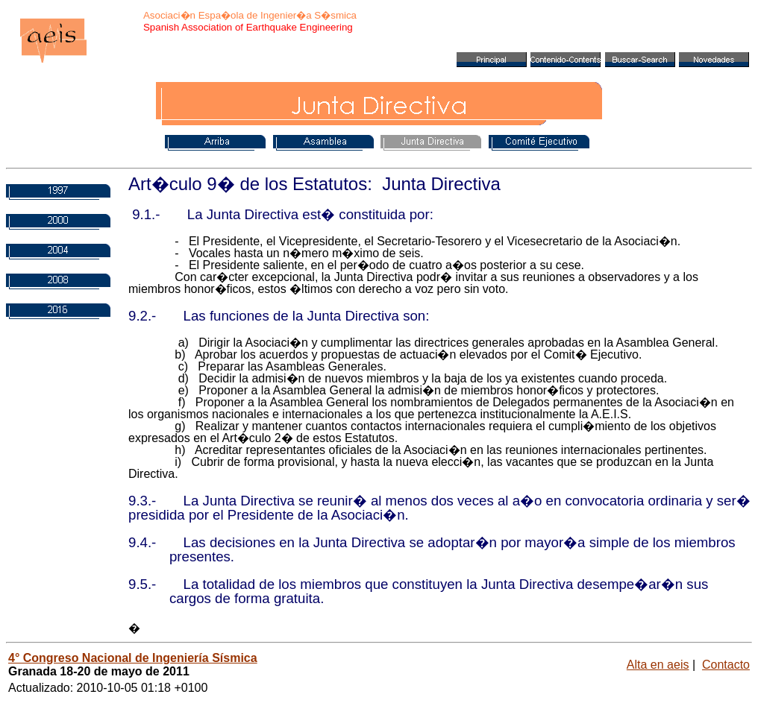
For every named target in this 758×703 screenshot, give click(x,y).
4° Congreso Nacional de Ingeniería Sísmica (132, 658)
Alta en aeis (658, 664)
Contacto (726, 664)
